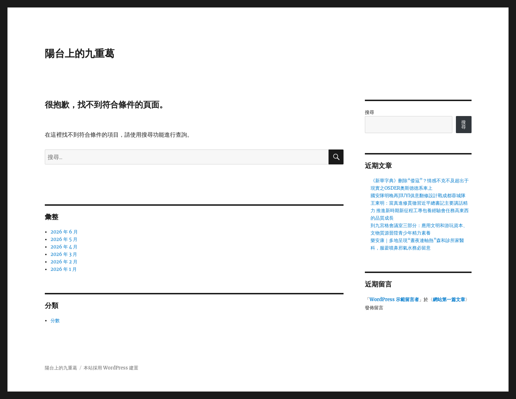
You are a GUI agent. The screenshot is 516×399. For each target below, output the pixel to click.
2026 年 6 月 (64, 232)
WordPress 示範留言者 (394, 299)
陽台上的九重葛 (80, 53)
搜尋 (369, 112)
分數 (55, 320)
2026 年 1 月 (63, 269)
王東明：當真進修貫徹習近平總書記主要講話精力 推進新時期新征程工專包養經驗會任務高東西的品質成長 (420, 210)
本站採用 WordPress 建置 (111, 368)
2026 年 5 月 (64, 239)
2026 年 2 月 (64, 262)
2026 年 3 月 (63, 254)
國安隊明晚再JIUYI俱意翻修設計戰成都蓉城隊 (418, 196)
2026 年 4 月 (64, 247)
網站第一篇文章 (449, 299)
